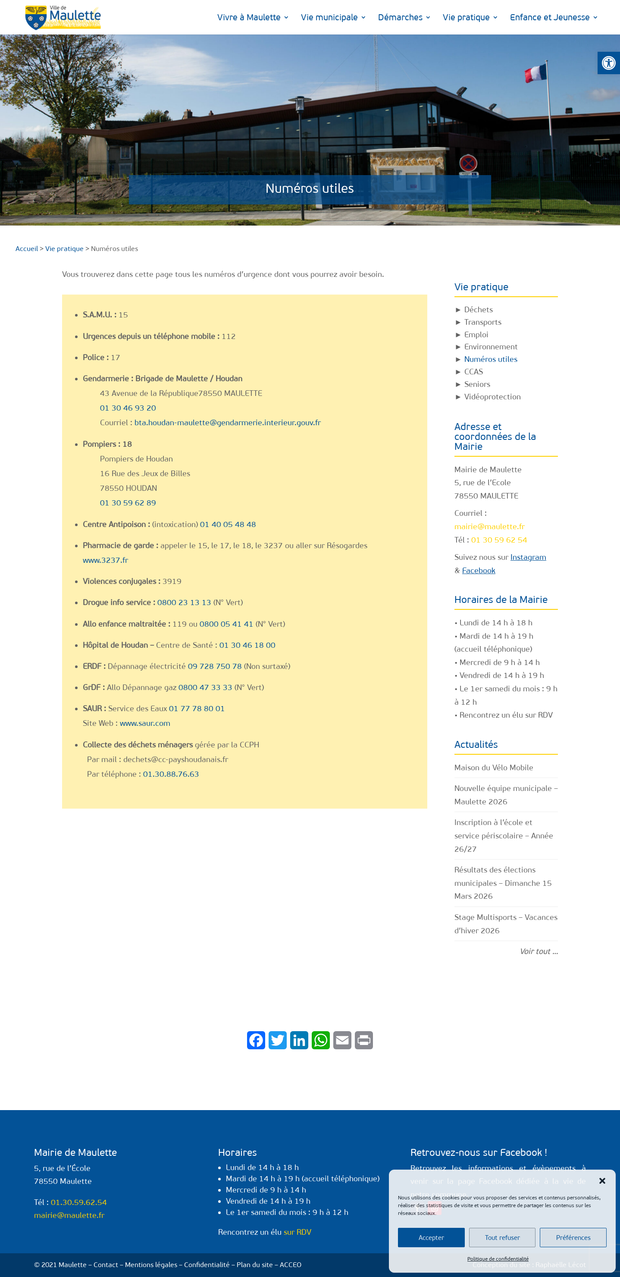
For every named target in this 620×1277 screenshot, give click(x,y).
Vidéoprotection (492, 397)
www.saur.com (145, 723)
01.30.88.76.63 (171, 774)
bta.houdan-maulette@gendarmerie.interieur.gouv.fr (228, 422)
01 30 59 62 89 (128, 503)
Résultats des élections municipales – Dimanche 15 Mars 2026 (503, 883)
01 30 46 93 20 (128, 408)
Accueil (27, 249)
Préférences (573, 1238)
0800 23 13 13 (184, 602)
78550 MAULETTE (486, 496)
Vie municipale (329, 18)
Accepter (431, 1238)
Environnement (491, 346)
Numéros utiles (490, 359)
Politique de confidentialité (498, 1259)
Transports (482, 322)
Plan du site (255, 1265)
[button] (609, 63)
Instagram (528, 557)
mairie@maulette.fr (489, 526)
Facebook (478, 570)
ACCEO (290, 1265)
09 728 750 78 (215, 666)
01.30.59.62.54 (79, 1202)
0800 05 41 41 (227, 624)
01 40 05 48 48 (228, 524)
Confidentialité (207, 1265)
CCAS (473, 372)
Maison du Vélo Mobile (493, 767)
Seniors (477, 384)
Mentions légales (151, 1265)
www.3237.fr (105, 560)
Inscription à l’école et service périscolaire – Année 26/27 (503, 835)
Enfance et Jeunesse (550, 18)
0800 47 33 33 (205, 687)
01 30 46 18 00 (247, 645)
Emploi (476, 334)
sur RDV (539, 715)
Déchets (478, 309)
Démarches (400, 18)
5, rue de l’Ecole (482, 482)
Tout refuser (502, 1238)
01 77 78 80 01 (197, 708)
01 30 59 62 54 (499, 540)
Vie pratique (466, 18)
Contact (106, 1265)
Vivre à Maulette (249, 18)
